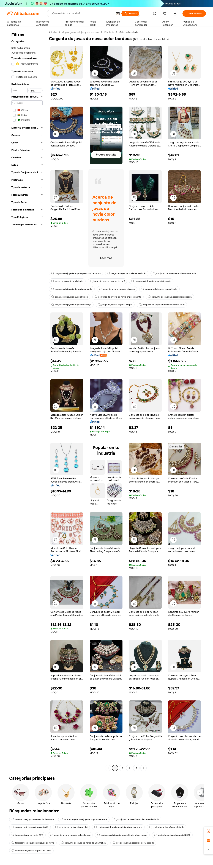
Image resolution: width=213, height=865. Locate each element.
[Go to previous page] (108, 768)
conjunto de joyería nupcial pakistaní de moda (76, 273)
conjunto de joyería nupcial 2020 (172, 835)
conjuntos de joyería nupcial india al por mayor (122, 835)
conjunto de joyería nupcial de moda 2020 (162, 304)
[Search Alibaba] (82, 13)
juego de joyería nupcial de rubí (107, 281)
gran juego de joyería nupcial (71, 827)
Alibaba (53, 32)
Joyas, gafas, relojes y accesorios (80, 32)
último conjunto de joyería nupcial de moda (84, 819)
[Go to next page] (143, 768)
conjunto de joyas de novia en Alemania (174, 273)
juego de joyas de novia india (67, 281)
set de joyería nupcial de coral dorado (133, 842)
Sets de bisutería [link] (128, 32)
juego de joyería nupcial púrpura (117, 289)
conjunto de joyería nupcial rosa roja (71, 304)
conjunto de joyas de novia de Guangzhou (83, 842)
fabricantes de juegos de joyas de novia (33, 842)
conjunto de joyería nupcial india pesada (170, 296)
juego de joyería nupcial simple (115, 304)
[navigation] (27, 400)
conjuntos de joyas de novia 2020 (30, 827)
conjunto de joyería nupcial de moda (151, 281)
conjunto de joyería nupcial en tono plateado (118, 827)
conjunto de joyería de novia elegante (71, 289)
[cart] (165, 14)
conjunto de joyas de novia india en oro (33, 819)
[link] (208, 831)
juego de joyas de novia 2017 (27, 835)
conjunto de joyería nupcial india (159, 289)
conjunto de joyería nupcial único (69, 296)
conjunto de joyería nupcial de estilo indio (136, 819)
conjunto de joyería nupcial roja (166, 827)
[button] (118, 13)
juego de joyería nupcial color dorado (70, 835)
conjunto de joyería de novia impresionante (118, 296)
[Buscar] (130, 13)
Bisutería (109, 32)
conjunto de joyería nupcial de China (31, 850)
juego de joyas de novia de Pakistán (126, 273)
